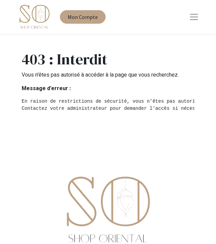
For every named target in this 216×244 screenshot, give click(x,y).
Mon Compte (83, 17)
